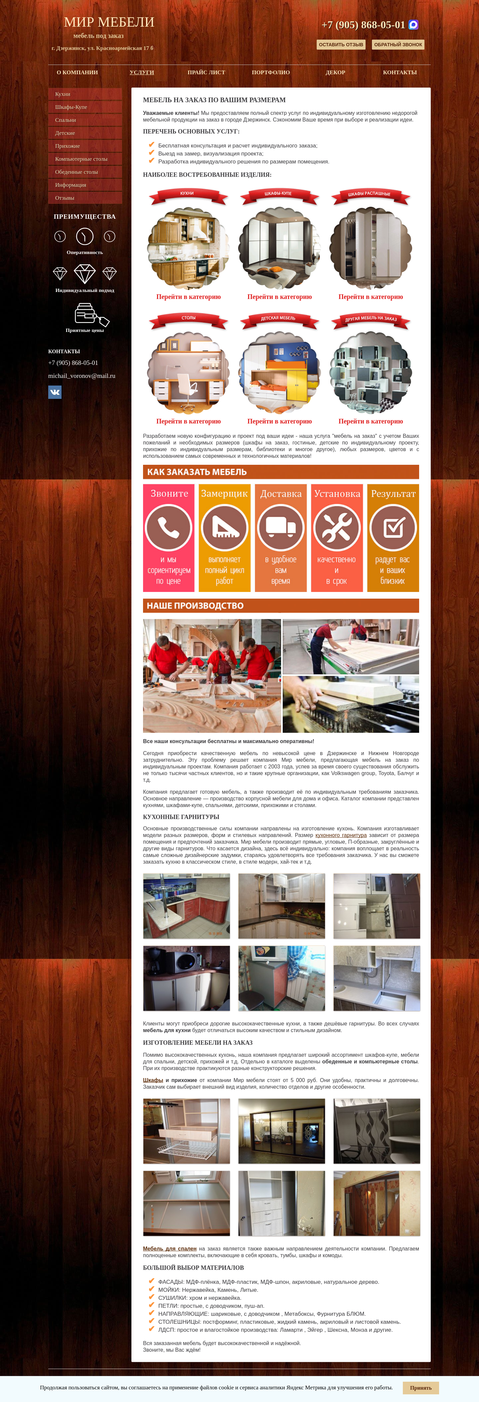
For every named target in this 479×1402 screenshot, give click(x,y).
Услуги (142, 72)
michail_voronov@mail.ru (81, 375)
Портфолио (271, 72)
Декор (335, 72)
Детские (65, 133)
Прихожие (67, 146)
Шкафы (153, 1080)
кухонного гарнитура (341, 835)
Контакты (400, 72)
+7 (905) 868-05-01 (363, 25)
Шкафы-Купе (71, 107)
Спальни (65, 120)
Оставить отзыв (341, 44)
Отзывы (65, 198)
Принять (421, 1388)
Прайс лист (206, 72)
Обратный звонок (398, 44)
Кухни (62, 94)
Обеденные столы (76, 172)
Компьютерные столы (81, 159)
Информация (70, 185)
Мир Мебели (109, 22)
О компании (77, 72)
